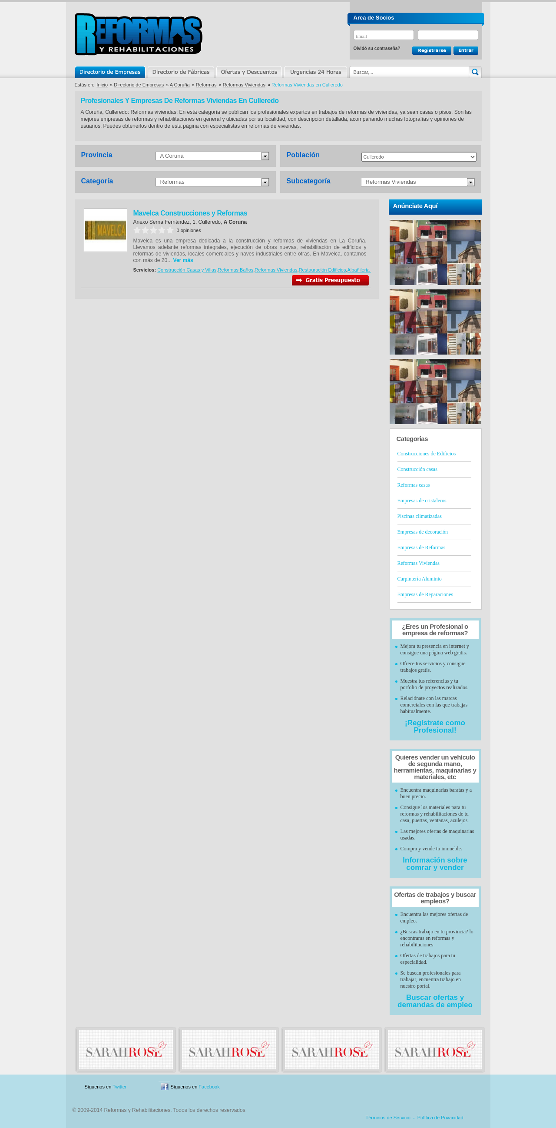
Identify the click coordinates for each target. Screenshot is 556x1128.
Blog (469, 1087)
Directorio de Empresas (110, 72)
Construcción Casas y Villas (186, 269)
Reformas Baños (235, 269)
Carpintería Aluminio (419, 579)
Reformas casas (413, 485)
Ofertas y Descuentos (249, 72)
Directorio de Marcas (180, 72)
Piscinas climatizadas (419, 516)
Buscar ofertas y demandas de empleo (435, 1001)
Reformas (206, 84)
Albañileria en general (371, 269)
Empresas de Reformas (421, 547)
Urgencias (315, 72)
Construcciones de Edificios (426, 454)
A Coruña (180, 84)
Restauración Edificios (322, 269)
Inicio (102, 84)
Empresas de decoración (422, 532)
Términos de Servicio (388, 1117)
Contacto (436, 1087)
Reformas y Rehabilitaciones (138, 34)
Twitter (119, 1086)
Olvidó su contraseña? (377, 48)
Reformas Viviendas (244, 84)
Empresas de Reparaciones (425, 594)
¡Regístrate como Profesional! (435, 726)
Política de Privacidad (440, 1117)
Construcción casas (417, 469)
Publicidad (396, 1087)
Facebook (209, 1086)
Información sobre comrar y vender (435, 864)
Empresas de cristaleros (422, 501)
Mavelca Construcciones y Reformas (190, 213)
